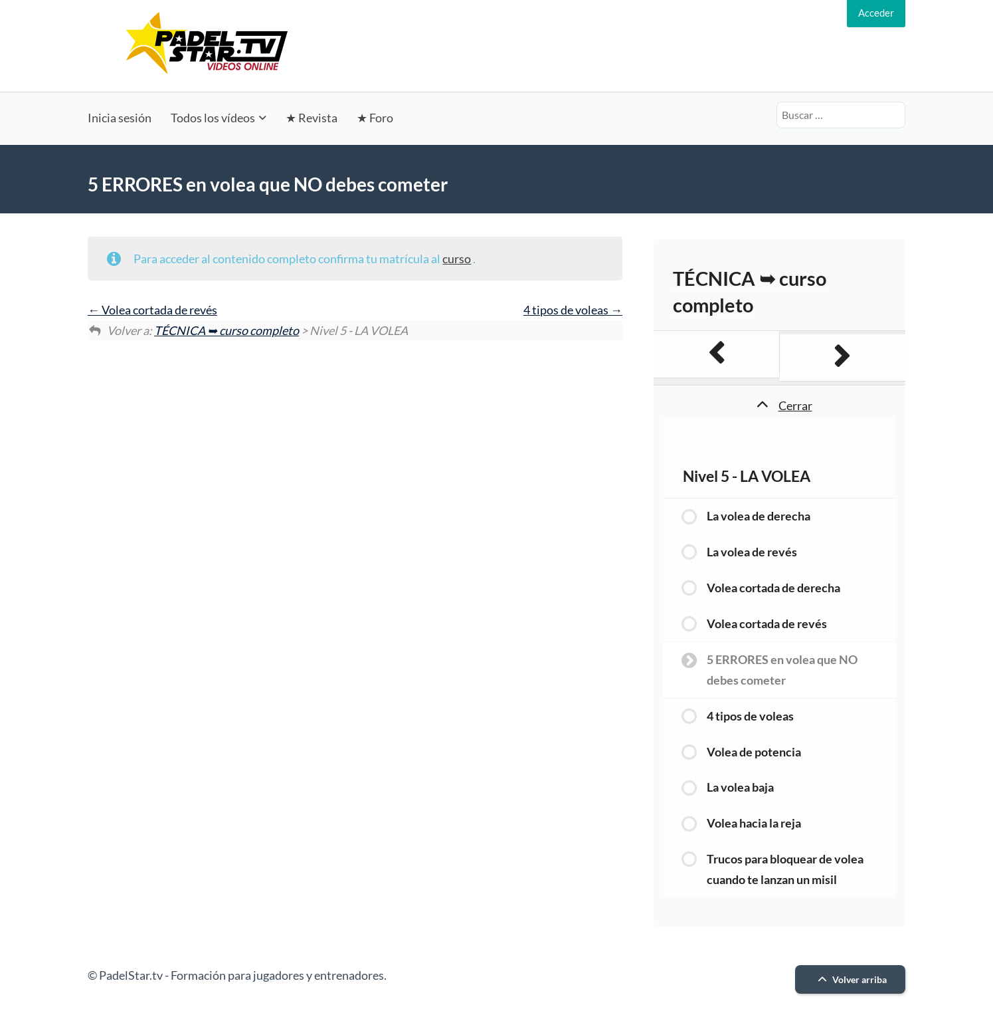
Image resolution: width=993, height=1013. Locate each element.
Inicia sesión (119, 117)
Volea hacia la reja (754, 823)
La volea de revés (752, 551)
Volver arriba (850, 979)
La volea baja (740, 787)
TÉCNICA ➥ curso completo (226, 330)
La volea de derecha (758, 515)
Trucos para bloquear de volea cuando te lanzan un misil (785, 869)
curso (456, 258)
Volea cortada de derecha (773, 587)
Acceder (876, 13)
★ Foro (375, 117)
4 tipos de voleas (572, 309)
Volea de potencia (754, 751)
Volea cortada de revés (152, 309)
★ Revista (311, 117)
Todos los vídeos (213, 117)
